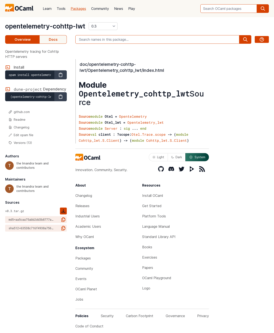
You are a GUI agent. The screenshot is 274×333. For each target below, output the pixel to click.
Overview (23, 39)
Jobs (79, 299)
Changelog (19, 127)
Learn (47, 8)
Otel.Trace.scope (148, 134)
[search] (263, 8)
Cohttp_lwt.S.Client (99, 140)
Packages (78, 8)
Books (147, 247)
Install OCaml (152, 195)
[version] (103, 26)
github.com (19, 112)
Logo (146, 288)
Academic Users (88, 226)
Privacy (203, 316)
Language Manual (156, 226)
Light (158, 157)
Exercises (149, 257)
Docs (53, 39)
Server (111, 128)
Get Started (152, 206)
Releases (82, 206)
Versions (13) (20, 143)
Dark (176, 157)
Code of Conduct (89, 326)
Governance (175, 316)
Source (84, 116)
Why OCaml (84, 237)
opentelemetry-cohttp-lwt (45, 26)
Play (131, 8)
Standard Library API (159, 237)
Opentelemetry (133, 116)
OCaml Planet (86, 289)
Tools (61, 8)
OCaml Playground (156, 278)
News (118, 8)
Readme (17, 119)
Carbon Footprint (139, 316)
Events (80, 279)
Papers (147, 267)
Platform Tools (154, 216)
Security (107, 316)
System (197, 157)
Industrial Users (87, 216)
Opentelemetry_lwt (145, 122)
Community (100, 8)
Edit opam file (21, 135)
